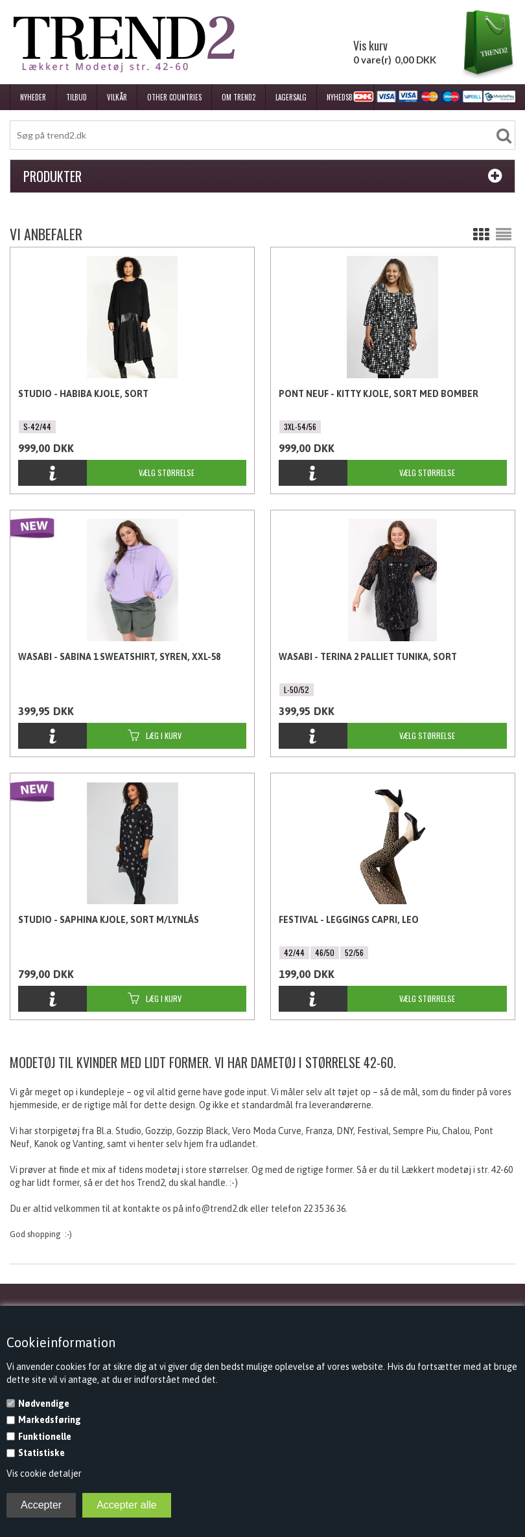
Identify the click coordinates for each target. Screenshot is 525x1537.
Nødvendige (43, 1403)
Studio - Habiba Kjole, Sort (83, 394)
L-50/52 (296, 689)
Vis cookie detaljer (44, 1473)
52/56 (354, 952)
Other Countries (174, 97)
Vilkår (117, 97)
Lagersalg (291, 97)
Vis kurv (370, 45)
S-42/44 (37, 426)
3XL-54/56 (300, 426)
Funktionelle (44, 1436)
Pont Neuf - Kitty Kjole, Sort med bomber (378, 394)
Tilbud (76, 97)
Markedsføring (49, 1420)
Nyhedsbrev (345, 97)
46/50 (324, 952)
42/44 (294, 952)
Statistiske (41, 1453)
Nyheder (33, 97)
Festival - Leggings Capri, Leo (349, 920)
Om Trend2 (238, 97)
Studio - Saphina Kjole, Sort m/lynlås (108, 920)
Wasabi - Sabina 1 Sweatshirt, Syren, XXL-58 (119, 657)
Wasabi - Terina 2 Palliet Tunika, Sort (368, 657)
